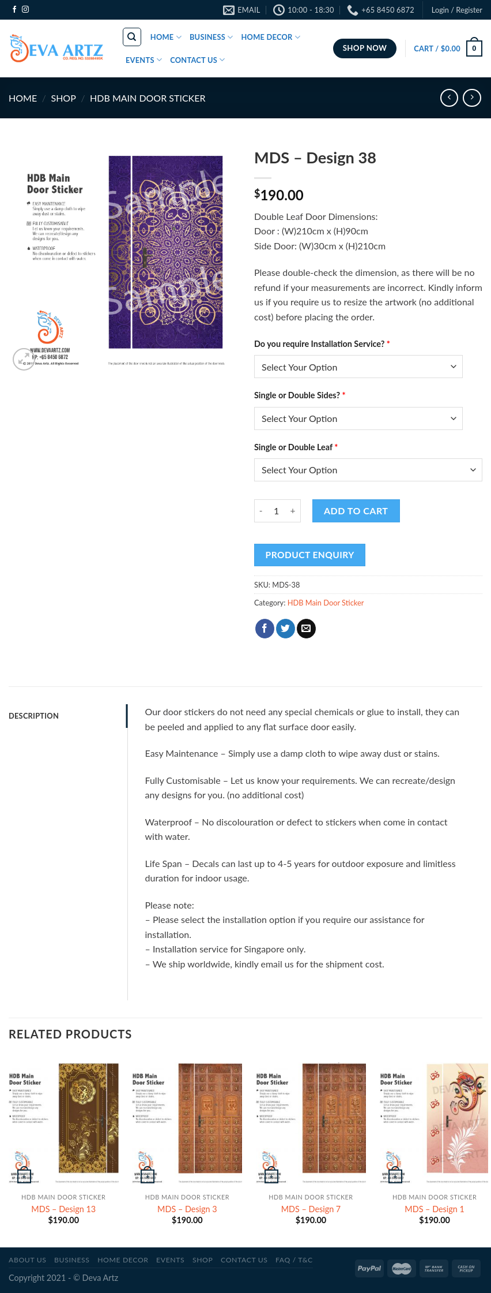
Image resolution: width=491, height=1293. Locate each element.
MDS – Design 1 (434, 1209)
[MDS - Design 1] (435, 1121)
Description (34, 715)
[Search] (132, 37)
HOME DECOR (270, 37)
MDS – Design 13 (63, 1209)
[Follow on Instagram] (25, 10)
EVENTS (144, 59)
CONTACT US (197, 59)
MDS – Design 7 (311, 1209)
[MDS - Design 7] (311, 1121)
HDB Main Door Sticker (147, 97)
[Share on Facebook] (264, 628)
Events (170, 1259)
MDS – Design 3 (187, 1209)
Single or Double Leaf (296, 447)
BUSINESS (211, 37)
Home (23, 97)
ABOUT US (28, 1259)
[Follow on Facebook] (14, 10)
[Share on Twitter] (285, 628)
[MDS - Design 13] (64, 1121)
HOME (166, 37)
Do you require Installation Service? (322, 344)
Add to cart (356, 510)
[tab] (68, 715)
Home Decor (122, 1259)
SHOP (63, 97)
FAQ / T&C (294, 1259)
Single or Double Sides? (300, 395)
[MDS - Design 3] (187, 1121)
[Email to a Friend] (306, 628)
